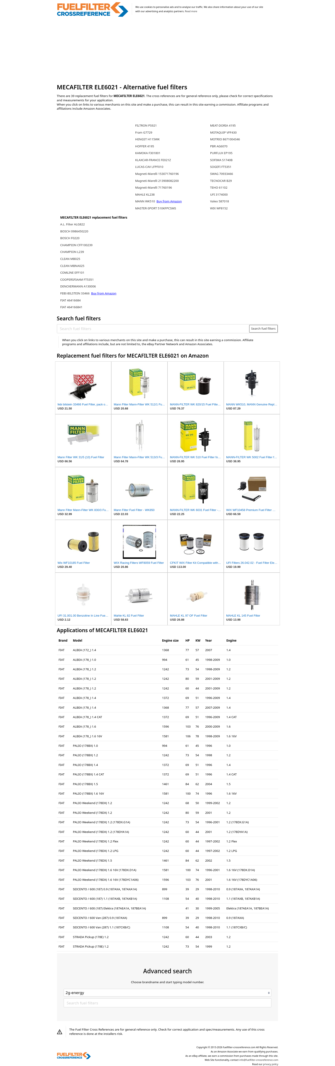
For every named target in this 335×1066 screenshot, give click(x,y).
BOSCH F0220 (69, 238)
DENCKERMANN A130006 (78, 286)
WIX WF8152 (219, 208)
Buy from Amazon (103, 293)
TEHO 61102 (219, 187)
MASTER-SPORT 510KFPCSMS (155, 208)
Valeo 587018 (219, 201)
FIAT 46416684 (70, 300)
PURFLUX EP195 (221, 153)
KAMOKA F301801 (148, 153)
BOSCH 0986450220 (74, 231)
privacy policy (270, 1064)
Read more (191, 11)
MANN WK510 (145, 201)
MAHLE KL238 (145, 194)
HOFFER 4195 (144, 146)
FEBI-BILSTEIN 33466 (75, 293)
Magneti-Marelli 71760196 (153, 187)
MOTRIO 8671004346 (225, 139)
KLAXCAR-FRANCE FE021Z (153, 160)
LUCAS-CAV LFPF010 (149, 167)
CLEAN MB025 (70, 259)
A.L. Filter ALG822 (72, 224)
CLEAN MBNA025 (72, 266)
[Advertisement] (167, 50)
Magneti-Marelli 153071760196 (157, 174)
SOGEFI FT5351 (220, 167)
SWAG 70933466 (221, 174)
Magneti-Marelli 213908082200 (157, 181)
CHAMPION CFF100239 (76, 245)
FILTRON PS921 (146, 125)
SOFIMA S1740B (221, 160)
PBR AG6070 (219, 146)
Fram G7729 (143, 132)
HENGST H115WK (147, 139)
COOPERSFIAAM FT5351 (77, 279)
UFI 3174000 (219, 194)
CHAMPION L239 (72, 252)
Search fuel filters (263, 328)
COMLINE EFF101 (72, 273)
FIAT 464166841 (71, 307)
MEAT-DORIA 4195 (223, 125)
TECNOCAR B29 (221, 181)
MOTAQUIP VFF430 (223, 132)
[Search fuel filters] (153, 328)
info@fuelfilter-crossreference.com (258, 1059)
